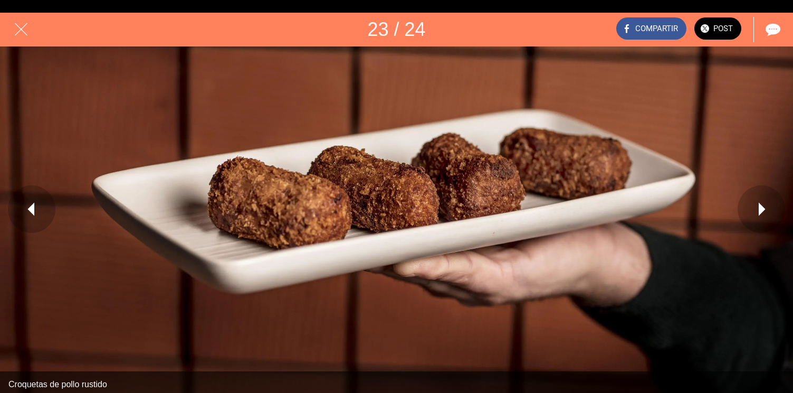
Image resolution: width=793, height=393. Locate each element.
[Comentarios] (772, 29)
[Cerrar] (21, 29)
